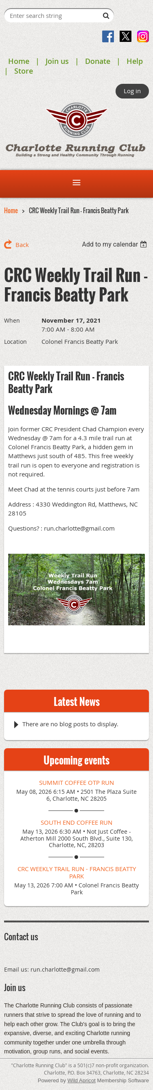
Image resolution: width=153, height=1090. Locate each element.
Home (18, 61)
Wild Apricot (82, 1080)
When (12, 320)
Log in (132, 91)
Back (22, 244)
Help (135, 61)
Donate (97, 61)
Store (23, 71)
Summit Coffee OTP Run (76, 782)
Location (15, 341)
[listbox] (115, 244)
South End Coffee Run (76, 822)
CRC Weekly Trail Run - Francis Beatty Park (76, 872)
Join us (57, 61)
